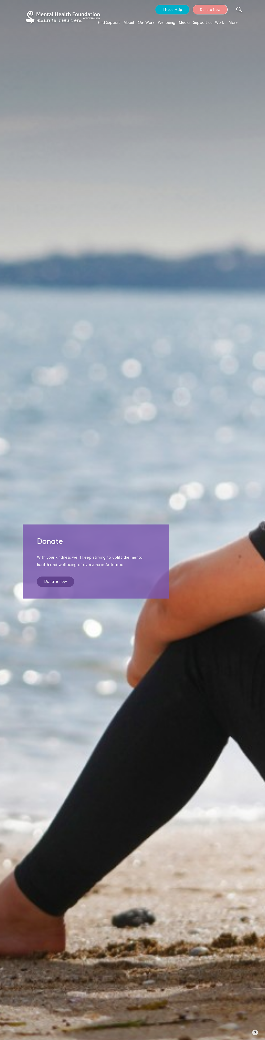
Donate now (55, 581)
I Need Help (172, 9)
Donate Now (210, 9)
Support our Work (208, 22)
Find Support (109, 22)
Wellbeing (166, 22)
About (129, 22)
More (233, 22)
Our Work (146, 22)
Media (184, 22)
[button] (255, 1033)
